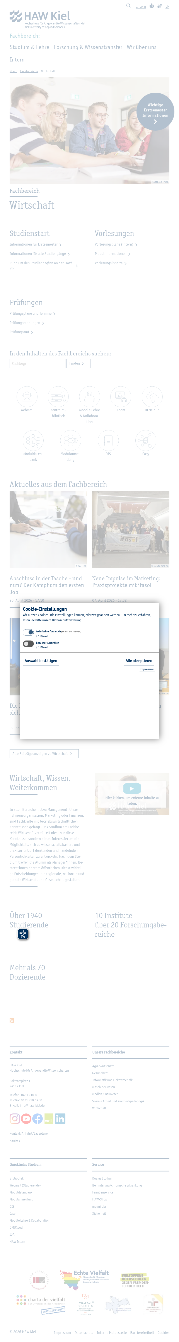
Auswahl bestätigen (41, 660)
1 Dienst (42, 636)
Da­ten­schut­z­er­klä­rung (67, 620)
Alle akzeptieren (139, 660)
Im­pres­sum (147, 669)
